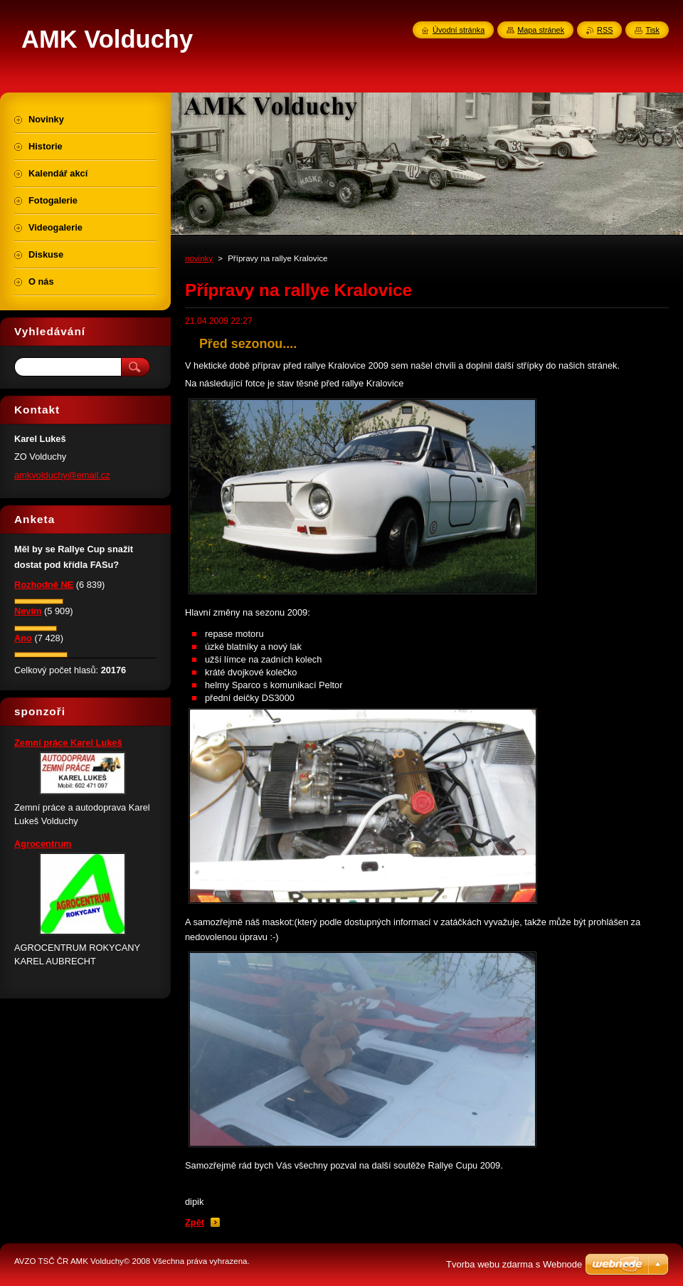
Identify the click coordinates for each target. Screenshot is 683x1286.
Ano (23, 638)
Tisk (652, 30)
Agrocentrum (42, 843)
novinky (199, 258)
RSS (605, 30)
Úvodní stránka (459, 30)
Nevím (27, 611)
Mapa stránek (540, 30)
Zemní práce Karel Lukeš (68, 742)
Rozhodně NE (43, 584)
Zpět (194, 1222)
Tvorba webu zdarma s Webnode (514, 1264)
